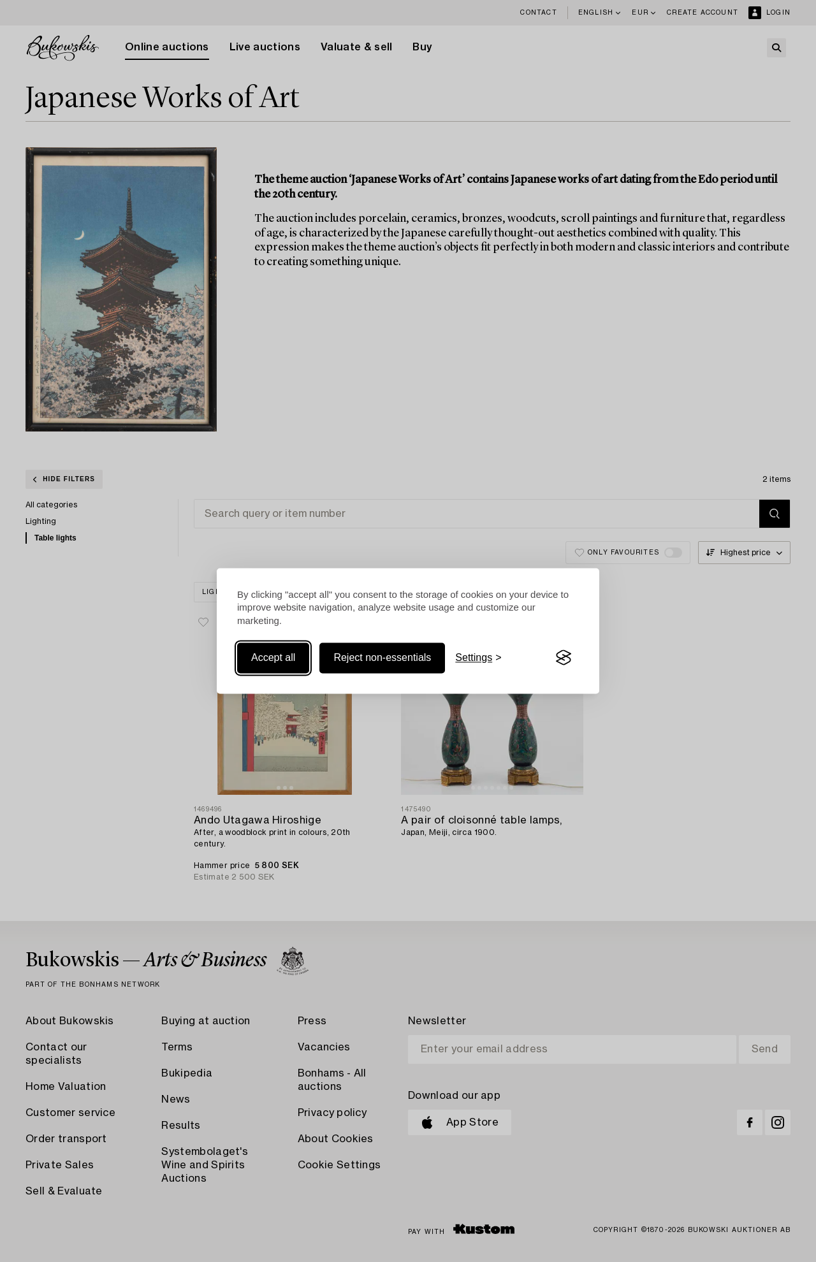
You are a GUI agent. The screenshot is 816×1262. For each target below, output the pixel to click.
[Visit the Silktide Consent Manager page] (563, 657)
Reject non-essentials (382, 657)
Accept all (273, 657)
